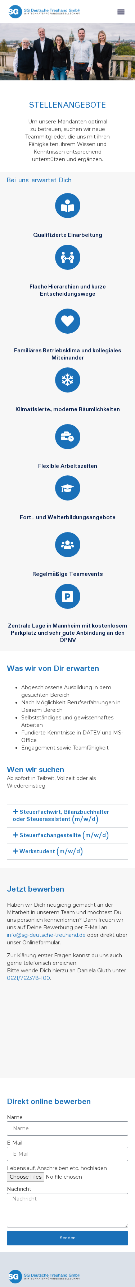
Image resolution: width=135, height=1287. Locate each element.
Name (15, 1117)
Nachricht (19, 1189)
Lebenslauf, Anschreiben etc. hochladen (57, 1168)
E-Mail (14, 1143)
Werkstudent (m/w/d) (51, 851)
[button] (121, 12)
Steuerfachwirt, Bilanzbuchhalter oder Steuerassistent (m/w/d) (61, 815)
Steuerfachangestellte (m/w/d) (64, 835)
